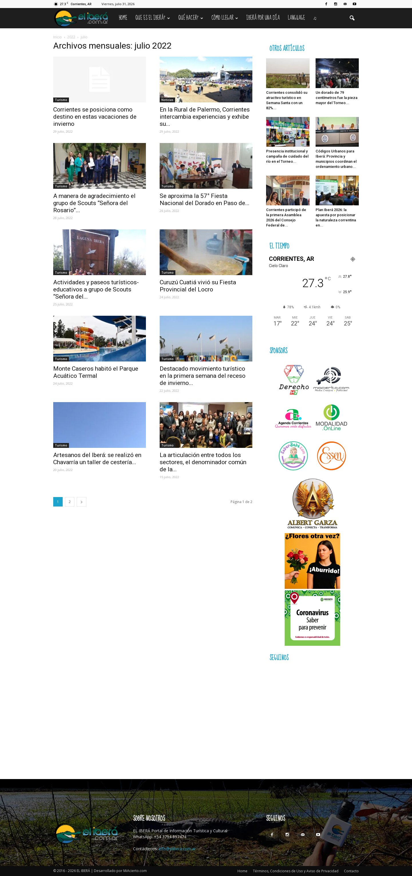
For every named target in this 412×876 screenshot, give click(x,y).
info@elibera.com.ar (177, 848)
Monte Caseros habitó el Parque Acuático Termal (95, 372)
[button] (352, 18)
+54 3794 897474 (170, 836)
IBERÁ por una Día (263, 18)
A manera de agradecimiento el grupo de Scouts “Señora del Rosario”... (94, 203)
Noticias (167, 100)
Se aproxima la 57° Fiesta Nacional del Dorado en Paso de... (204, 199)
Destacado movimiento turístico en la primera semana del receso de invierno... (202, 375)
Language (296, 18)
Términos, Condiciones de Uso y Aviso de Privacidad (295, 871)
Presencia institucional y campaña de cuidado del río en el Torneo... (287, 156)
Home (123, 18)
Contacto (351, 871)
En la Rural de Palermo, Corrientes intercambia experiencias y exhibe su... (205, 116)
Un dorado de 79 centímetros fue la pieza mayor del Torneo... (336, 97)
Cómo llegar (224, 18)
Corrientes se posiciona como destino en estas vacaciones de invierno (94, 116)
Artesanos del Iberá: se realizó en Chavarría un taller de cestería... (97, 459)
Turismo (61, 100)
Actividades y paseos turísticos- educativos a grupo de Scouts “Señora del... (96, 289)
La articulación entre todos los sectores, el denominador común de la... (203, 462)
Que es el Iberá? (152, 18)
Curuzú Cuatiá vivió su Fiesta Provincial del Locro (198, 286)
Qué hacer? (190, 18)
